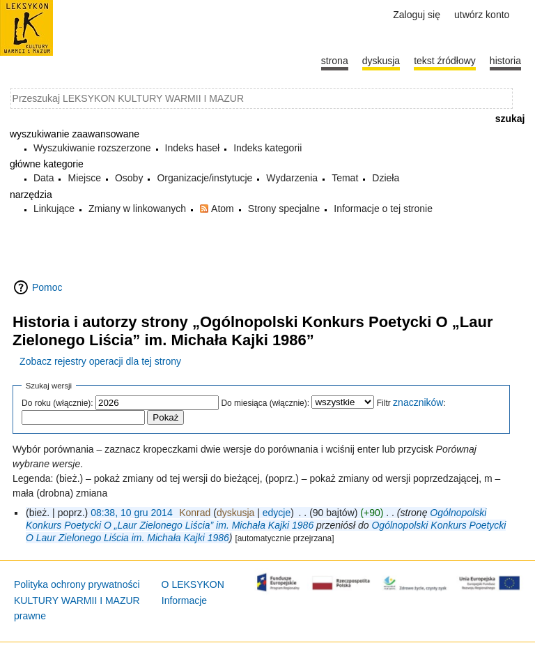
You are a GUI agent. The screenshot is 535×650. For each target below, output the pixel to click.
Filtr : (411, 403)
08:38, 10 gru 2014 (132, 512)
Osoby (129, 177)
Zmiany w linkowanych (137, 208)
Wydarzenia (292, 177)
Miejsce (84, 177)
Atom (222, 208)
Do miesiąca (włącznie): (265, 403)
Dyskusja (381, 60)
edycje (276, 512)
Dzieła (385, 177)
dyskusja (235, 512)
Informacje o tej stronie (383, 208)
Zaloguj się (416, 14)
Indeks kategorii (267, 147)
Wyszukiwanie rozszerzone (92, 147)
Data (43, 177)
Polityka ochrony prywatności (77, 584)
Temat (345, 177)
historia (505, 60)
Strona (334, 60)
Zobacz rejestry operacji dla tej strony (100, 361)
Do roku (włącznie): (57, 403)
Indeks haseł (192, 147)
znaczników (418, 402)
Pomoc (47, 287)
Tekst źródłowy (445, 60)
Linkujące (54, 208)
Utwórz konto (481, 14)
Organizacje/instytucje (204, 177)
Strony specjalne (284, 208)
